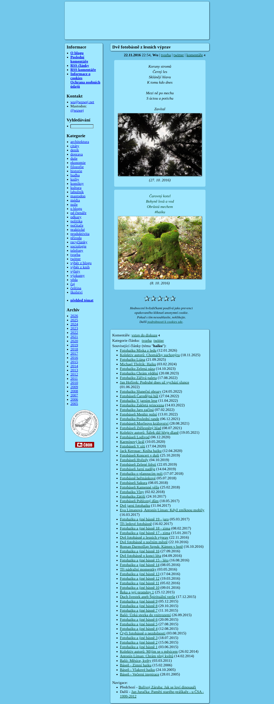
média (75, 200)
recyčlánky (78, 242)
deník (74, 150)
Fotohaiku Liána (132, 360)
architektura (79, 142)
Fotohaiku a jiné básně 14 (139, 565)
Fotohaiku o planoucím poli (141, 474)
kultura (75, 188)
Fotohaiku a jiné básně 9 (139, 601)
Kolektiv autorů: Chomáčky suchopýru (150, 355)
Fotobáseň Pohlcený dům (139, 501)
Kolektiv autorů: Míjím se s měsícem (149, 651)
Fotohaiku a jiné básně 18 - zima (145, 528)
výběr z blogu (81, 263)
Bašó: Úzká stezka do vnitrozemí (145, 615)
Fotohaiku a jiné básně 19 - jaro (144, 519)
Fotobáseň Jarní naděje (137, 469)
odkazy (75, 217)
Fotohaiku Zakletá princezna (142, 405)
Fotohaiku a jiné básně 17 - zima (145, 533)
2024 (74, 324)
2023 (74, 328)
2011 (74, 379)
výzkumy (77, 276)
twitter (179, 55)
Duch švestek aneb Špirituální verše (147, 597)
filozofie (77, 167)
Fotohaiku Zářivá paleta (138, 378)
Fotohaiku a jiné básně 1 (139, 647)
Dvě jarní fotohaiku (135, 505)
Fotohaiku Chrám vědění (139, 373)
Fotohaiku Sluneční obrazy (140, 391)
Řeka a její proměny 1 (137, 592)
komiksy (77, 184)
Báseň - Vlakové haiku (137, 670)
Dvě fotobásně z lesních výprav (144, 537)
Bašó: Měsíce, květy (135, 661)
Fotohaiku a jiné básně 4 (139, 629)
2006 (74, 399)
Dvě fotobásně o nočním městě (144, 542)
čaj (72, 284)
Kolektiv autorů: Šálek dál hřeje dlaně (149, 432)
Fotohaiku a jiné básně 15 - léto (144, 560)
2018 (74, 349)
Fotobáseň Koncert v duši (139, 455)
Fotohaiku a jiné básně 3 (139, 638)
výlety (75, 271)
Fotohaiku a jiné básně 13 (139, 574)
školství (76, 292)
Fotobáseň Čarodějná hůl (139, 396)
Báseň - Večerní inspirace (139, 674)
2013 (74, 370)
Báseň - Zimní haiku (135, 665)
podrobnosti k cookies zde (164, 322)
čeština (75, 288)
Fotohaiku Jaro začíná (137, 410)
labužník (77, 192)
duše (73, 158)
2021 (74, 337)
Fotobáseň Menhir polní (138, 414)
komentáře (194, 55)
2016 (74, 358)
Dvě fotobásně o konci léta (140, 556)
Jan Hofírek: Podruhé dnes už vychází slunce (154, 382)
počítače (76, 225)
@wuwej (77, 110)
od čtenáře (78, 213)
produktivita (79, 234)
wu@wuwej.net (82, 102)
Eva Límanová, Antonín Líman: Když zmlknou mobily (162, 510)
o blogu (76, 209)
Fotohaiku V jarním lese (138, 401)
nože (74, 204)
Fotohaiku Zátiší (132, 496)
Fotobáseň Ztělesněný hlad (140, 428)
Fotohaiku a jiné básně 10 (139, 588)
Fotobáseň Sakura (133, 483)
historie (76, 171)
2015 (74, 362)
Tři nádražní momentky (138, 569)
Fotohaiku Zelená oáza (137, 369)
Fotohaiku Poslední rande (139, 419)
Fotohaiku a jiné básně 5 (139, 624)
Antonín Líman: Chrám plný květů (146, 656)
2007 (74, 395)
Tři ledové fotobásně (136, 524)
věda (74, 280)
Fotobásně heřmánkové (138, 478)
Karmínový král (132, 442)
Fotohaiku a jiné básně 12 (139, 578)
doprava (76, 154)
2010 (74, 383)
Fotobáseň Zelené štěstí (138, 464)
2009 (74, 387)
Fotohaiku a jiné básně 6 (139, 620)
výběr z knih (80, 267)
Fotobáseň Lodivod (135, 437)
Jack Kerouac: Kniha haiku (141, 451)
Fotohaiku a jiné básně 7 (139, 610)
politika (76, 221)
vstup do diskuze (144, 335)
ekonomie (78, 163)
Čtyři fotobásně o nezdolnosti (143, 633)
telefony (76, 250)
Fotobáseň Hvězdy (134, 460)
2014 (74, 366)
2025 (74, 320)
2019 (74, 345)
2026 (74, 316)
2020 (74, 341)
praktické (77, 230)
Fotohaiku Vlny (132, 492)
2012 (74, 374)
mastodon (77, 196)
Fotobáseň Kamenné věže (139, 487)
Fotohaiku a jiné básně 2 (139, 642)
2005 (74, 404)
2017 (74, 353)
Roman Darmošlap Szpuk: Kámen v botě (151, 547)
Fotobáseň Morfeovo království (144, 423)
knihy (74, 179)
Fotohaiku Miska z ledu (138, 350)
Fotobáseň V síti (132, 446)
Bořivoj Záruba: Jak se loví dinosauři (167, 687)
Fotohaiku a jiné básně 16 (139, 551)
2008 (74, 391)
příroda (76, 238)
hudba (75, 175)
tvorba (166, 55)
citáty (74, 146)
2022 (74, 333)
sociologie (78, 246)
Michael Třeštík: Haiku (138, 364)
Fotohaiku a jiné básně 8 (139, 606)
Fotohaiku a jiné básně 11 (139, 583)
